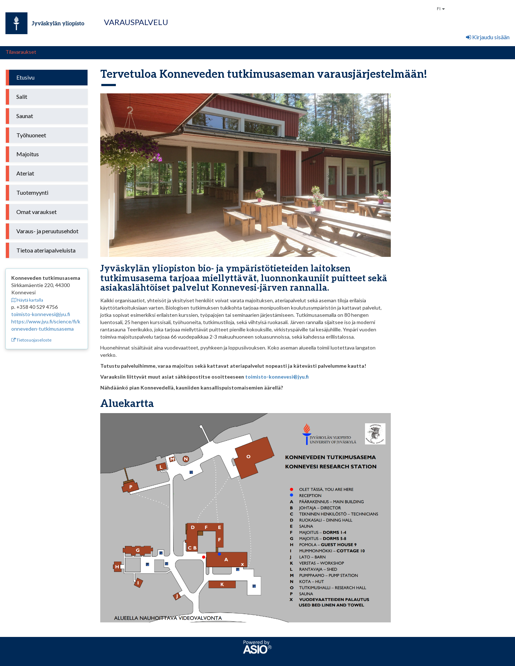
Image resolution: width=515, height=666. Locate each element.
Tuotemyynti (32, 192)
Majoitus (27, 153)
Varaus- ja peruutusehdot (47, 230)
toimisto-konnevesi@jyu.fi (40, 314)
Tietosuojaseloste (31, 340)
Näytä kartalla (27, 300)
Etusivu (25, 77)
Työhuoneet (31, 135)
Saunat (24, 115)
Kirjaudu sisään (488, 36)
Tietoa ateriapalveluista (46, 250)
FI (441, 8)
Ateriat (25, 173)
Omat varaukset (36, 211)
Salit (21, 96)
